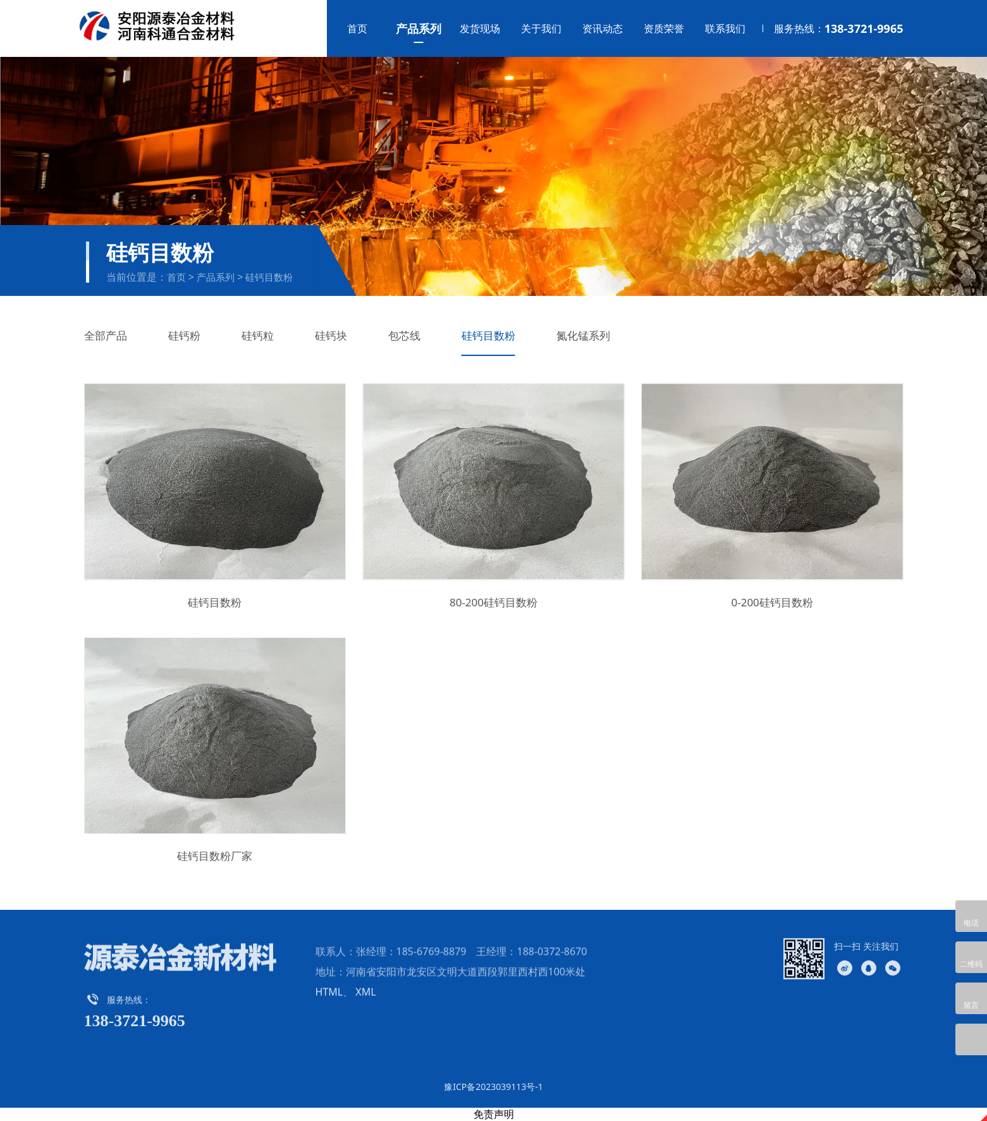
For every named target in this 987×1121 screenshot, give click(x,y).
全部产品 (105, 335)
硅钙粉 (184, 335)
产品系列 (418, 28)
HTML (329, 1016)
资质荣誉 (664, 28)
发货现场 (480, 28)
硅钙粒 (258, 335)
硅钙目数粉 (269, 277)
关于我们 (541, 28)
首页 (357, 28)
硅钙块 (331, 335)
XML (365, 1016)
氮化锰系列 (583, 335)
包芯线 (404, 335)
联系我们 (725, 28)
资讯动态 (602, 28)
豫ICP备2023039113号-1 (493, 1087)
